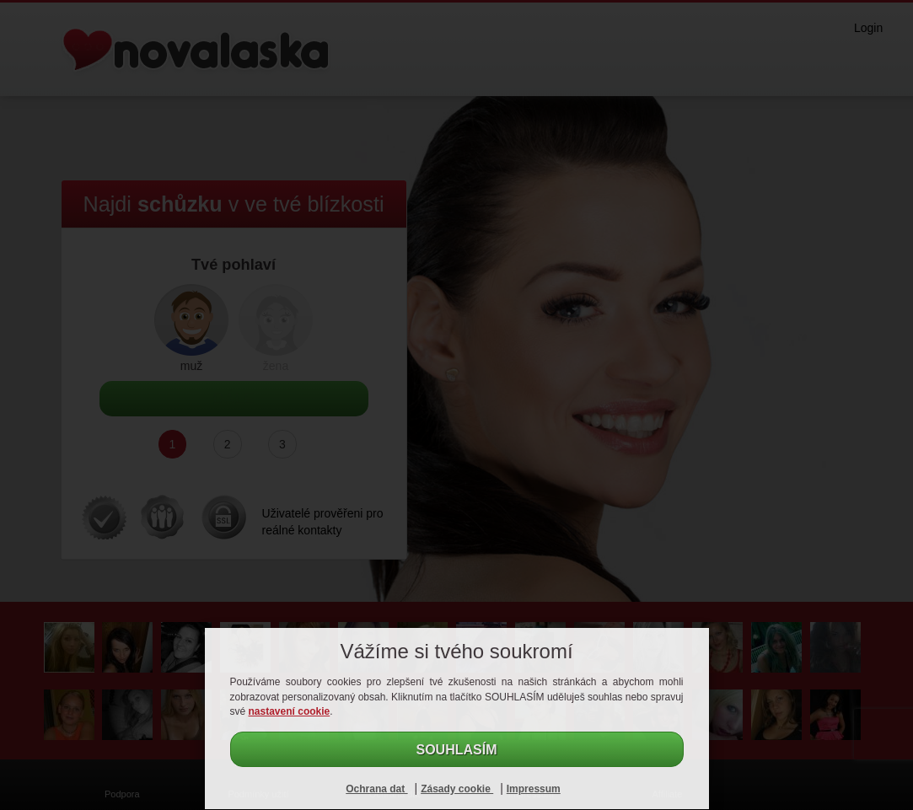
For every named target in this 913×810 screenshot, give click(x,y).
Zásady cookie (457, 789)
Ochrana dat (376, 789)
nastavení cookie (289, 711)
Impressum (534, 789)
